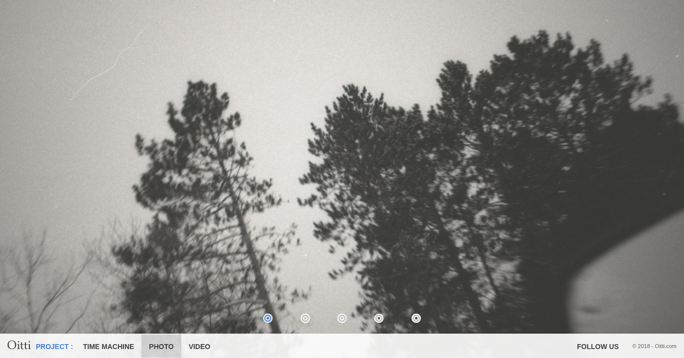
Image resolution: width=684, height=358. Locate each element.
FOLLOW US (598, 347)
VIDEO (200, 347)
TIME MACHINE (108, 347)
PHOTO (161, 347)
